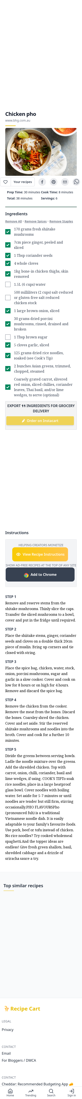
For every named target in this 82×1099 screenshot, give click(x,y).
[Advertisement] (41, 55)
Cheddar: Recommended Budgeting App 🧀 (37, 1084)
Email (6, 1053)
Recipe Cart (25, 1008)
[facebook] (42, 182)
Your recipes (23, 182)
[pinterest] (54, 182)
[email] (65, 182)
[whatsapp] (76, 182)
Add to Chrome (40, 575)
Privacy (7, 1029)
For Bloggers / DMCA (19, 1060)
